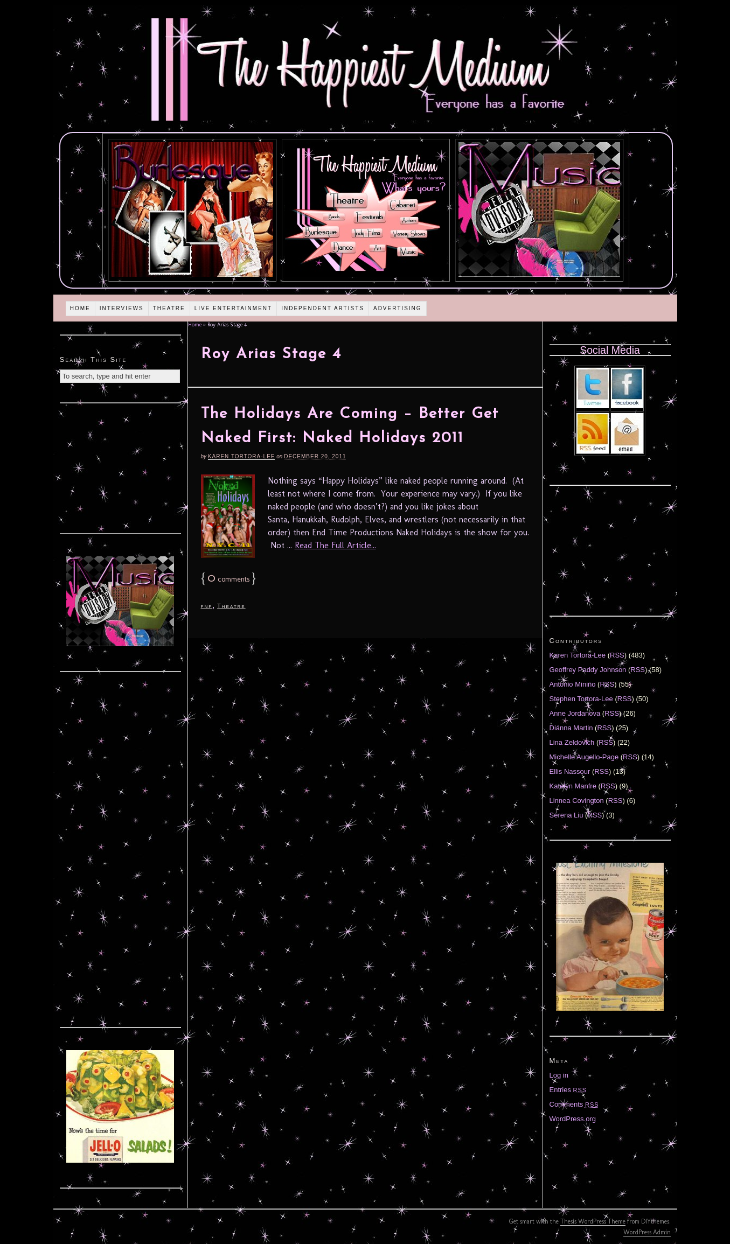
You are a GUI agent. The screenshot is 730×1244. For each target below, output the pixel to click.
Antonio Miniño (573, 684)
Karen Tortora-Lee (241, 456)
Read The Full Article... (335, 545)
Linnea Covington (577, 800)
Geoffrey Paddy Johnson (588, 670)
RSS (617, 655)
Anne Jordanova (575, 713)
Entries (568, 1090)
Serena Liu (566, 815)
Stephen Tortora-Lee (581, 699)
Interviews (122, 308)
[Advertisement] (120, 467)
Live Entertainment (233, 308)
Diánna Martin (571, 728)
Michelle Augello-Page (584, 757)
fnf (207, 606)
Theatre (169, 308)
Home (80, 308)
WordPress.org (573, 1119)
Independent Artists (322, 308)
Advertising (397, 308)
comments (228, 579)
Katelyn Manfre (573, 786)
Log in (559, 1075)
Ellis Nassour (570, 771)
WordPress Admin (647, 1232)
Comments (574, 1104)
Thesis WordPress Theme (592, 1221)
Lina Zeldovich (572, 742)
